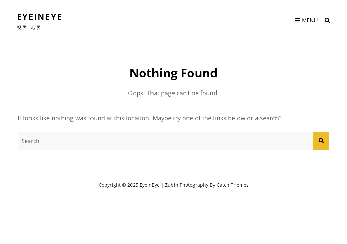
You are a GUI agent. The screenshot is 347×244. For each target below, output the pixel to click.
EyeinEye (39, 16)
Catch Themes (233, 185)
